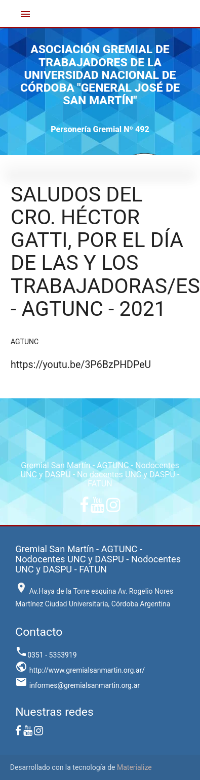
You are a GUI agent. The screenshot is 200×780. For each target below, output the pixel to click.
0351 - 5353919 (45, 655)
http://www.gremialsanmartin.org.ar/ (80, 670)
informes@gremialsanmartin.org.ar (77, 685)
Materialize (134, 767)
